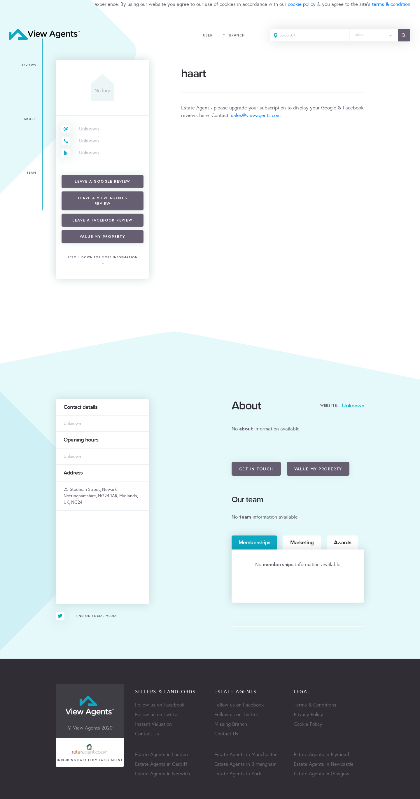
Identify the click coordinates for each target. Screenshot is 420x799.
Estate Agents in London (161, 754)
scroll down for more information (102, 257)
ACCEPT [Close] (11, 17)
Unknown (89, 129)
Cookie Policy (308, 724)
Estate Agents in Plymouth (322, 754)
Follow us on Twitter (157, 714)
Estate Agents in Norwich (162, 774)
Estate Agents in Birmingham (245, 764)
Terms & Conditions (315, 705)
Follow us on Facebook (159, 705)
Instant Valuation (153, 724)
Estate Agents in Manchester (245, 754)
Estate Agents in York (237, 774)
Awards (342, 542)
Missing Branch (230, 724)
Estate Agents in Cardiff (161, 764)
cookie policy (302, 4)
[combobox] (373, 35)
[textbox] (373, 33)
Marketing (302, 542)
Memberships (254, 542)
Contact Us (147, 734)
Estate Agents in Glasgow (321, 774)
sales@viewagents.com (256, 115)
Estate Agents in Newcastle (324, 764)
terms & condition (391, 4)
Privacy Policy (308, 714)
